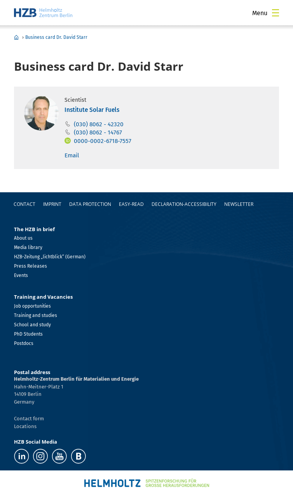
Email (72, 155)
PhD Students (28, 334)
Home (16, 37)
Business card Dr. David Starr (56, 37)
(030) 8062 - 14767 (98, 132)
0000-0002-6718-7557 (102, 141)
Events (21, 275)
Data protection (90, 204)
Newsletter (238, 204)
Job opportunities (32, 306)
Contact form (29, 418)
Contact (24, 204)
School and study (32, 324)
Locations (25, 426)
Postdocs (23, 343)
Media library (28, 247)
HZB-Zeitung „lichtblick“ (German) (49, 256)
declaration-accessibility (184, 204)
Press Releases (30, 266)
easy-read (131, 204)
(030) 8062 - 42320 (99, 124)
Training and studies (35, 315)
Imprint (52, 204)
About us (23, 238)
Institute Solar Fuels (92, 109)
